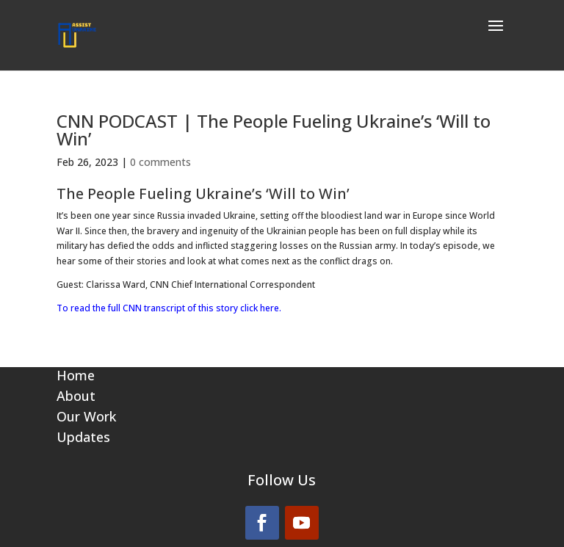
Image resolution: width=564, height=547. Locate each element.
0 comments (160, 162)
